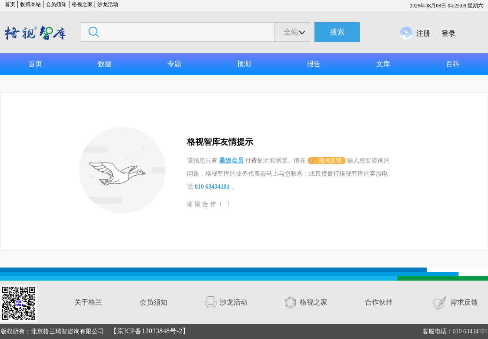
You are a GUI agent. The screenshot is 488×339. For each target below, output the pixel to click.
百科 (453, 64)
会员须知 (56, 4)
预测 (244, 64)
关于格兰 (88, 302)
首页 (10, 4)
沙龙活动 (107, 4)
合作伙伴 (379, 302)
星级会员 (231, 160)
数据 (105, 64)
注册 (423, 33)
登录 (448, 33)
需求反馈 (330, 160)
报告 (314, 64)
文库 (383, 64)
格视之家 (82, 4)
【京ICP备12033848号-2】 (149, 331)
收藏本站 (30, 4)
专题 (174, 64)
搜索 (337, 32)
